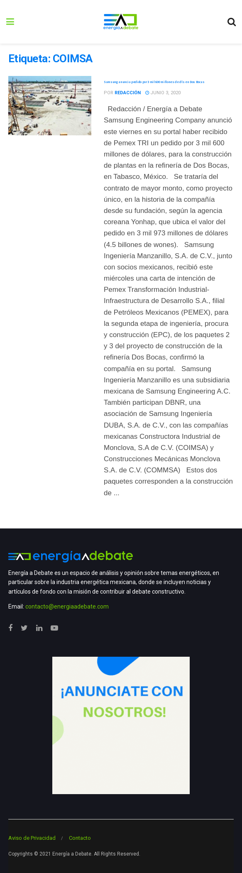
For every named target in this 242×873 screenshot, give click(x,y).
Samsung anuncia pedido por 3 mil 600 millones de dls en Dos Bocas (154, 82)
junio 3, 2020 (163, 92)
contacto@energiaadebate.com (67, 606)
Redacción (128, 92)
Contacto (80, 838)
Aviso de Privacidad (32, 838)
